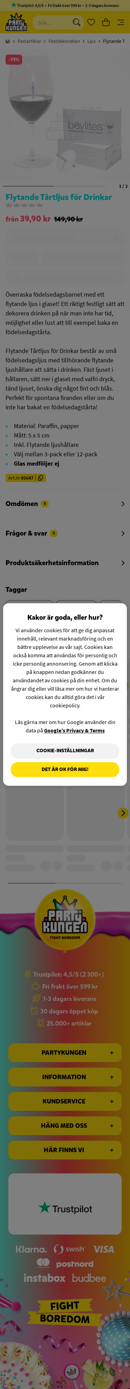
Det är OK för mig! (65, 769)
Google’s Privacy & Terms (74, 730)
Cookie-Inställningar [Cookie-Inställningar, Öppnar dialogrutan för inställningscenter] (65, 750)
